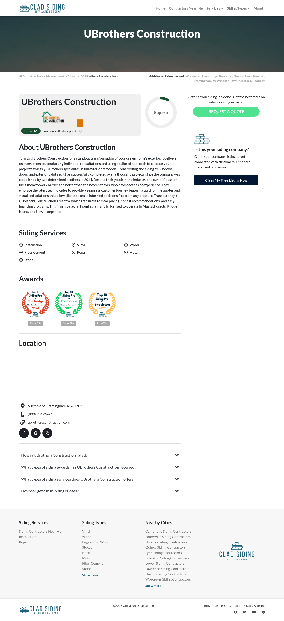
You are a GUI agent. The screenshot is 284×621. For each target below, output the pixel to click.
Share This (35, 323)
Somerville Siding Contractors (168, 536)
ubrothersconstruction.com (49, 422)
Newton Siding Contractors (166, 542)
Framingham (203, 81)
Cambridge (210, 76)
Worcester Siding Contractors (168, 579)
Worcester (193, 76)
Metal (86, 558)
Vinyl (86, 531)
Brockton (225, 76)
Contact (234, 605)
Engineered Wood (96, 542)
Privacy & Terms (254, 605)
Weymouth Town (225, 81)
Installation (27, 536)
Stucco (87, 547)
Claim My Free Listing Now (226, 180)
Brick (86, 552)
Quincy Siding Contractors (165, 547)
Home (160, 8)
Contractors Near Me (186, 8)
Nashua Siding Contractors (165, 574)
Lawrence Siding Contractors (167, 568)
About (258, 8)
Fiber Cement (92, 563)
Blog (207, 605)
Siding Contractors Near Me (40, 531)
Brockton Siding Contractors (167, 558)
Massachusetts (56, 76)
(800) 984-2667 (40, 414)
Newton (258, 76)
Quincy (239, 76)
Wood (87, 536)
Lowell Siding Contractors (165, 563)
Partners (219, 605)
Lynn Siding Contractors (163, 552)
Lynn (248, 76)
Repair (24, 542)
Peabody (258, 81)
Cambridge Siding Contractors (168, 531)
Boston (75, 76)
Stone (86, 568)
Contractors (34, 76)
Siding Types (238, 8)
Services (214, 8)
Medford (245, 81)
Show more (90, 575)
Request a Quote (226, 111)
